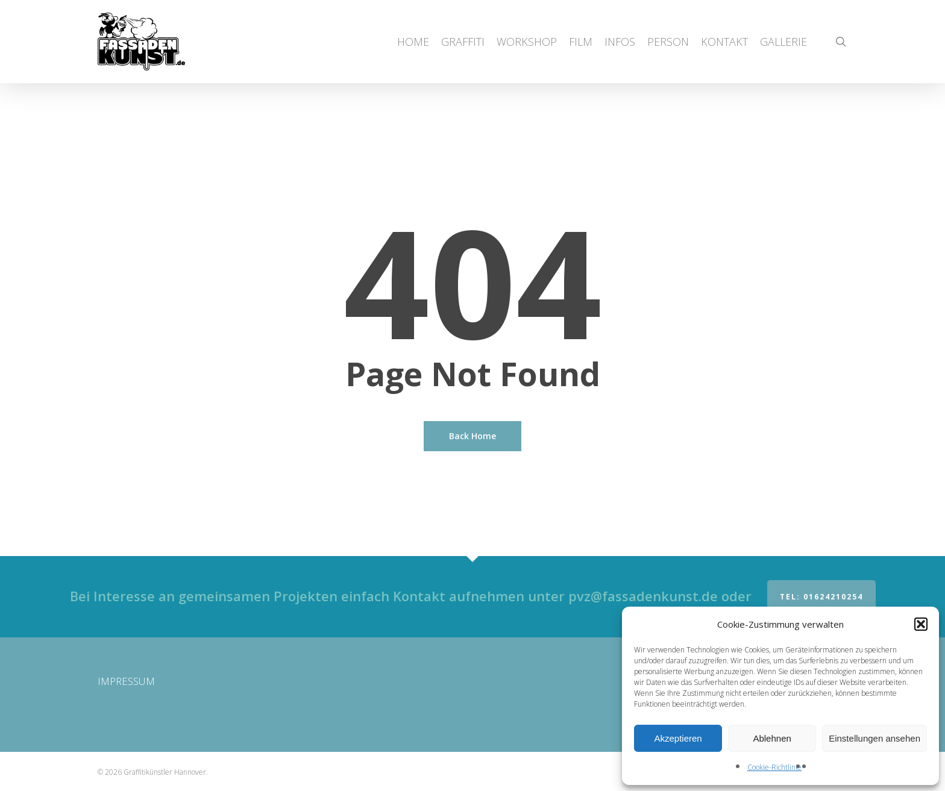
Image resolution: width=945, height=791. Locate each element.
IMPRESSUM (126, 681)
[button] (921, 624)
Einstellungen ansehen (874, 738)
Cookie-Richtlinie (774, 767)
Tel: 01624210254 (821, 597)
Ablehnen (772, 738)
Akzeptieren (678, 738)
